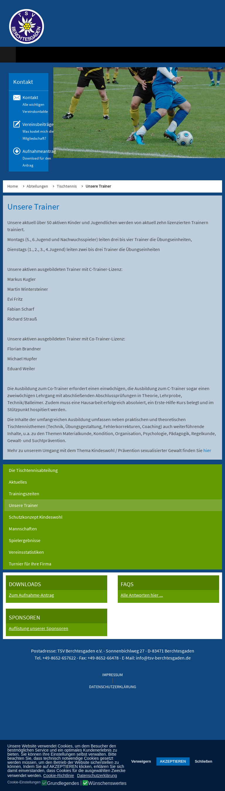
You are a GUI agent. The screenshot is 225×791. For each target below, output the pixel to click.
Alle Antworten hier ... (142, 595)
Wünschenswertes (107, 783)
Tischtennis (67, 186)
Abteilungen (37, 186)
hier (207, 450)
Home (12, 186)
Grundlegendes (63, 783)
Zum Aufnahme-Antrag (31, 595)
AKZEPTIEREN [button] (173, 761)
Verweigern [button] (141, 761)
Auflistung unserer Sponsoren (38, 628)
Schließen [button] (203, 761)
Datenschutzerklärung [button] (97, 775)
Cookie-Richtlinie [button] (58, 775)
